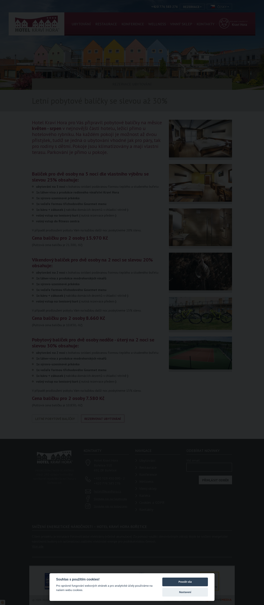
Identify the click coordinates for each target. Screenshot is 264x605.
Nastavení (185, 592)
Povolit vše (185, 581)
